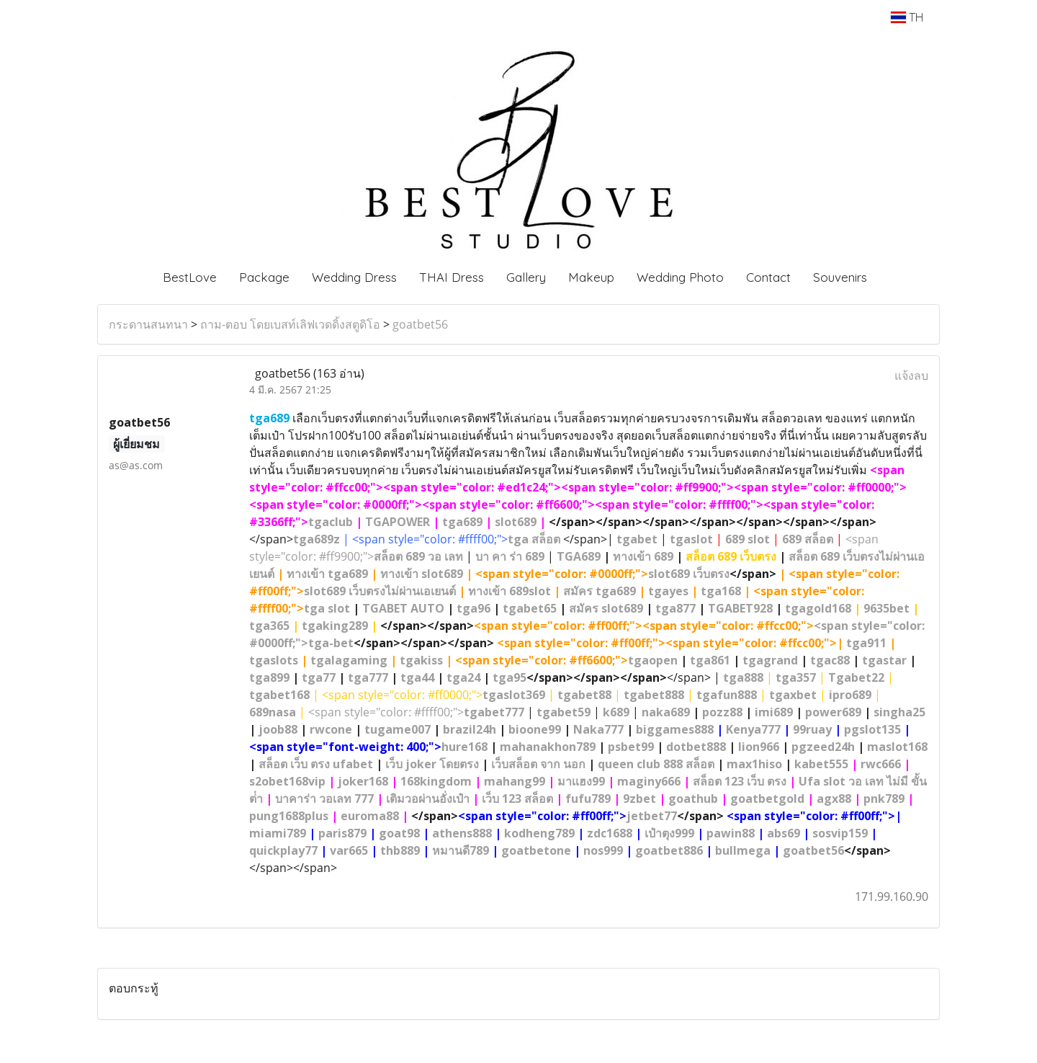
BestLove (190, 277)
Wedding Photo (680, 277)
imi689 (774, 712)
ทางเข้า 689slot (509, 591)
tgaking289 (335, 625)
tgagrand (770, 660)
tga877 (675, 608)
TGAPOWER (397, 522)
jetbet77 (652, 816)
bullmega (743, 850)
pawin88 (730, 833)
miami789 (277, 833)
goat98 (399, 833)
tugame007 (397, 729)
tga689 (462, 522)
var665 (349, 850)
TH (907, 17)
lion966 (758, 747)
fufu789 (588, 798)
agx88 (834, 798)
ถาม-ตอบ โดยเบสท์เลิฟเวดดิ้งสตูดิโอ (290, 324)
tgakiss (421, 660)
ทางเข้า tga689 (327, 574)
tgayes (668, 591)
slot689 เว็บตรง (689, 574)
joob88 (278, 729)
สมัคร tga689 (599, 591)
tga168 (721, 591)
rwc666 (881, 764)
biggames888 (675, 729)
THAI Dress (451, 277)
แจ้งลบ (911, 375)
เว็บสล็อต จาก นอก (538, 764)
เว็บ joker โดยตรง (432, 764)
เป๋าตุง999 (669, 833)
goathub (693, 798)
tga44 (417, 677)
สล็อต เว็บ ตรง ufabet (316, 764)
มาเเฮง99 (581, 781)
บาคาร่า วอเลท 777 (324, 798)
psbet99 (631, 747)
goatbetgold (767, 798)
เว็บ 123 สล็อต (517, 798)
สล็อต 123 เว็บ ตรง (739, 781)
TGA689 (579, 556)
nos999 (603, 850)
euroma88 (370, 816)
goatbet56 (420, 324)
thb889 (400, 850)
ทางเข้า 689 (643, 556)
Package (264, 277)
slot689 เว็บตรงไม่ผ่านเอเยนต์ (380, 591)
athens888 (462, 833)
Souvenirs (840, 277)
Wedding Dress (354, 277)
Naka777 (598, 729)
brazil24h (469, 729)
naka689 (666, 712)
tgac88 (830, 660)
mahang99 (514, 781)
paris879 (342, 833)
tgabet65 (530, 608)
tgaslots (273, 660)
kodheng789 (539, 833)
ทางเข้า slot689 (421, 574)
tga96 (473, 608)
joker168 (363, 781)
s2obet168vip (287, 781)
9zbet (639, 798)
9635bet (886, 608)
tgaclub (330, 522)
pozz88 (722, 712)
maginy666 (649, 781)
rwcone (331, 729)
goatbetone (536, 850)
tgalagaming (348, 660)
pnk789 (883, 798)
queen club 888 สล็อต (656, 764)
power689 (833, 712)
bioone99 (534, 729)
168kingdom (436, 781)
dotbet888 (696, 747)
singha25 (899, 712)
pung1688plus (288, 816)
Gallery (526, 277)
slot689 (516, 522)
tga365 (269, 625)
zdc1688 (609, 833)
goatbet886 (669, 850)
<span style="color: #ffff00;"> (416, 712)
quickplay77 (283, 850)
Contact (768, 277)
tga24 (463, 677)
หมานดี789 (460, 850)
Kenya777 (753, 729)
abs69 (783, 833)
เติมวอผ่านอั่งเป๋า (428, 798)
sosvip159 (840, 833)
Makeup (591, 277)
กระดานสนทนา (148, 324)
